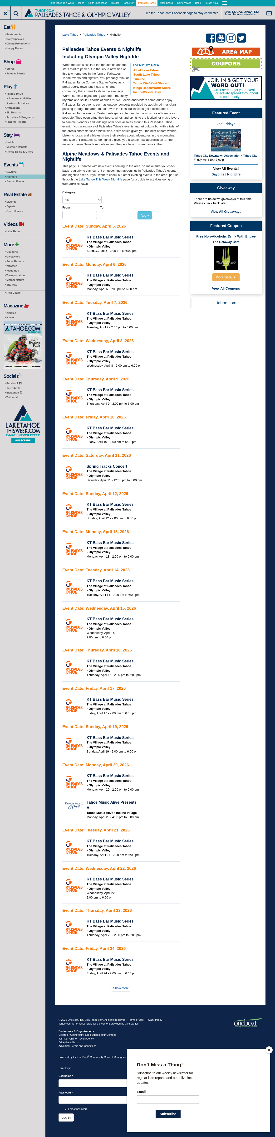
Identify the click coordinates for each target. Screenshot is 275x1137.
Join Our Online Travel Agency (76, 1038)
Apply (145, 215)
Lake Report (14, 231)
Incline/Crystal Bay (147, 92)
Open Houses (14, 211)
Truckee (115, 3)
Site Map (11, 284)
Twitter (12, 397)
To (101, 207)
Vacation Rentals (16, 147)
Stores (10, 68)
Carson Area (211, 3)
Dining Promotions (18, 43)
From (66, 207)
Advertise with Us (69, 1042)
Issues (10, 317)
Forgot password (78, 1109)
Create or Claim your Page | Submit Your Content (87, 1034)
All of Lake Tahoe (146, 70)
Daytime (11, 171)
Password (66, 1092)
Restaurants (14, 34)
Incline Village (184, 3)
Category (69, 192)
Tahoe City (128, 3)
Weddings (12, 270)
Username (66, 1075)
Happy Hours (14, 48)
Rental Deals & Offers (19, 151)
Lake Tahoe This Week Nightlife (100, 179)
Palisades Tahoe (147, 3)
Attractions (13, 107)
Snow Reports (15, 261)
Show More (121, 988)
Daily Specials (15, 39)
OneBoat (83, 1057)
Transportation (15, 275)
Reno (198, 3)
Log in (66, 1117)
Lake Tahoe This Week (62, 3)
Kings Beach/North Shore (152, 88)
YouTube (13, 388)
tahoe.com (226, 303)
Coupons (12, 251)
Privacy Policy (154, 1019)
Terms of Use (136, 1019)
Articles (11, 312)
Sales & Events (15, 73)
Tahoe (81, 3)
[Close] (269, 1050)
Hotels (10, 142)
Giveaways (13, 256)
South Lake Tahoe (97, 3)
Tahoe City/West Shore (150, 83)
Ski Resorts (13, 112)
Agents (10, 206)
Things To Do (14, 93)
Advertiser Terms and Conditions (77, 1046)
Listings (11, 201)
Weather (11, 265)
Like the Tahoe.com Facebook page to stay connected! (182, 13)
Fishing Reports (16, 121)
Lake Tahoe (70, 34)
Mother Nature (15, 279)
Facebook (13, 383)
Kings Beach (166, 3)
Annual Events (15, 181)
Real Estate (13, 292)
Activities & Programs (20, 117)
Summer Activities (20, 98)
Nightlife (11, 176)
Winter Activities (19, 103)
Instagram (14, 392)
